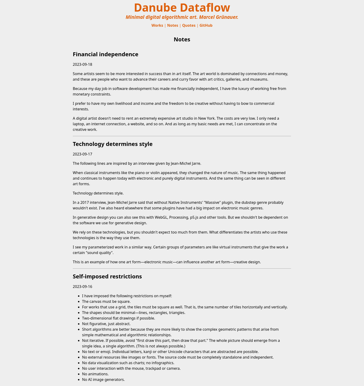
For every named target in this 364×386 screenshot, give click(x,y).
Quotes (189, 25)
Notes (172, 25)
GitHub (205, 25)
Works (157, 25)
